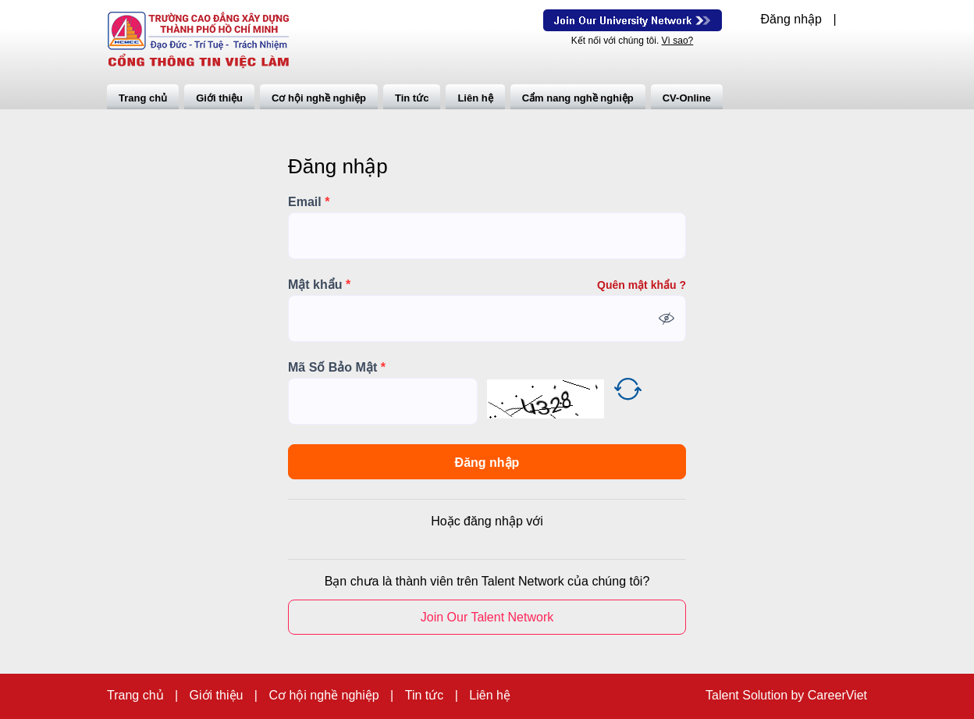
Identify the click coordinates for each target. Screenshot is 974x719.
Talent (724, 695)
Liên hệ (474, 98)
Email (308, 202)
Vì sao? (678, 40)
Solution (766, 695)
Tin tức (411, 98)
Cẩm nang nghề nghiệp (578, 98)
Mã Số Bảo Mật (337, 367)
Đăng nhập (791, 19)
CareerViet (837, 695)
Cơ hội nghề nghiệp (319, 98)
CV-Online (687, 98)
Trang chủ (143, 98)
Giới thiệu (219, 98)
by (799, 695)
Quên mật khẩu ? (641, 285)
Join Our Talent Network (632, 20)
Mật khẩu (319, 285)
